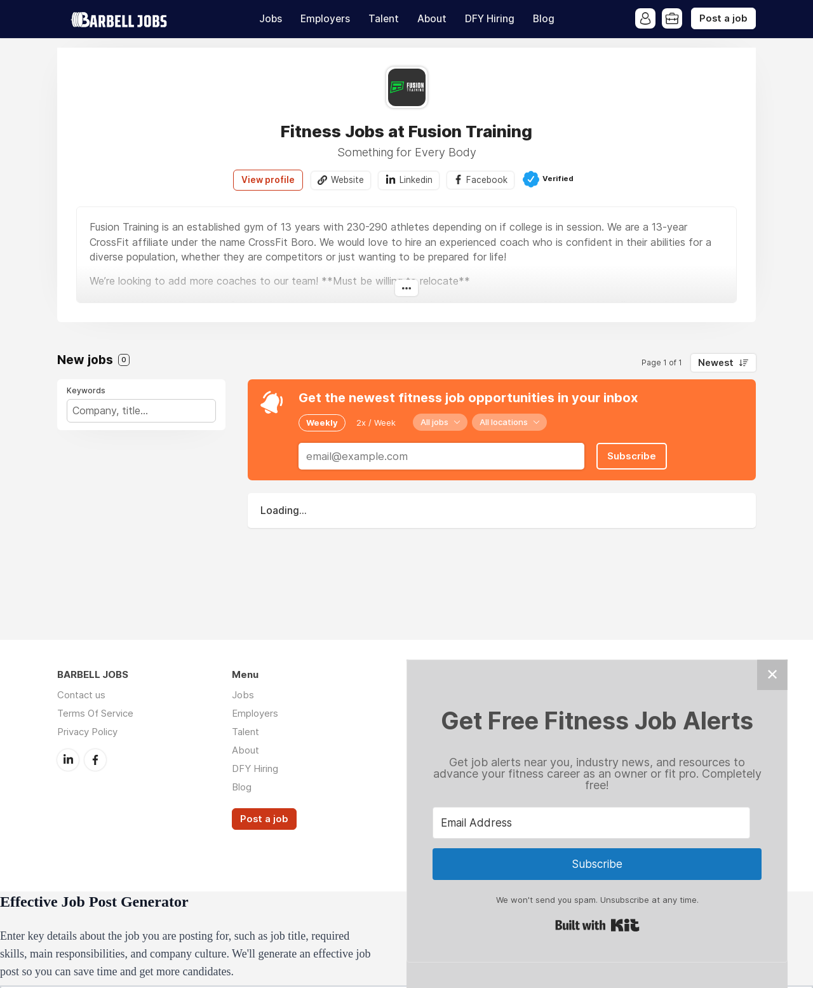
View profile (268, 180)
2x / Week (376, 422)
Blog (543, 19)
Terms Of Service (95, 713)
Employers (325, 19)
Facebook (486, 180)
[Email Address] (591, 823)
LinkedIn (68, 760)
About (432, 19)
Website (347, 180)
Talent (383, 19)
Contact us (81, 695)
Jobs (270, 19)
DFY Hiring (489, 19)
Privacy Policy (87, 732)
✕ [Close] (772, 674)
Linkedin (416, 180)
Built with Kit (597, 925)
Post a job (723, 18)
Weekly (322, 422)
